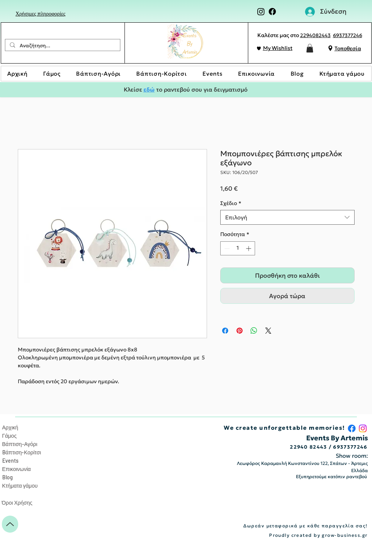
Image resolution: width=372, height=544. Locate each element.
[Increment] (249, 248)
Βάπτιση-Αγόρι (19, 444)
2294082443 (315, 35)
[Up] (10, 524)
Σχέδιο (230, 203)
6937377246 (347, 35)
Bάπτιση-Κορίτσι (21, 452)
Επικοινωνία (16, 469)
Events (10, 460)
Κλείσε (133, 89)
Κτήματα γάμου (20, 485)
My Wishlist (278, 48)
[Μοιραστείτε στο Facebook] (225, 330)
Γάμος (9, 435)
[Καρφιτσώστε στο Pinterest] (239, 330)
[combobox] (287, 217)
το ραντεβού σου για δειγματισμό (201, 89)
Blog (7, 477)
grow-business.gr (344, 535)
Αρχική (10, 427)
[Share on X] (268, 330)
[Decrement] (226, 248)
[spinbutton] (237, 248)
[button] (309, 48)
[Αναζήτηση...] (62, 45)
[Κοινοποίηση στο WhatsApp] (253, 330)
